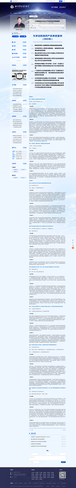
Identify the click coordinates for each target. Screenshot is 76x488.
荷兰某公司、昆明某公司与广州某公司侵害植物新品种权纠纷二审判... (21, 157)
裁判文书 (54, 13)
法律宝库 (59, 13)
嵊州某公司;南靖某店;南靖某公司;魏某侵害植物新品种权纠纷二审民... (21, 155)
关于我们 (15, 36)
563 (63, 27)
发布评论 (63, 462)
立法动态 (23, 169)
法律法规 (15, 169)
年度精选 (58, 16)
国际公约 (23, 177)
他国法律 (15, 177)
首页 (11, 13)
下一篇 (64, 429)
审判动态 (25, 13)
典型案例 (39, 25)
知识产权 (35, 25)
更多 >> (24, 42)
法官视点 (34, 13)
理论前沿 (29, 13)
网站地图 (64, 13)
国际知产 (20, 13)
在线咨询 (23, 36)
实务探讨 (44, 13)
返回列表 (34, 16)
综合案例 (62, 16)
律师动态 (49, 13)
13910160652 (14, 1)
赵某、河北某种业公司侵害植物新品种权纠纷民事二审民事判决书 (21, 151)
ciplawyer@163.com (16, 33)
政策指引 (15, 171)
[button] (18, 79)
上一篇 (31, 429)
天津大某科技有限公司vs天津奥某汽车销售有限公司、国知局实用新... (21, 153)
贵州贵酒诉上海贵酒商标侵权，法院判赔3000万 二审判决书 (21, 159)
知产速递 (15, 13)
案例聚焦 (39, 13)
